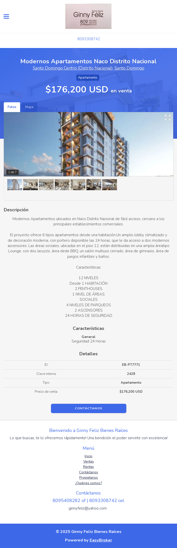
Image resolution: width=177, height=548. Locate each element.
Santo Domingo (129, 68)
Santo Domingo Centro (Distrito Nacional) (73, 68)
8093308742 (88, 38)
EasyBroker (101, 540)
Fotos (12, 107)
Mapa (29, 107)
